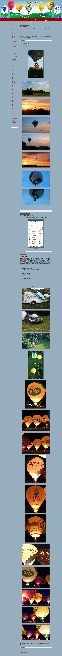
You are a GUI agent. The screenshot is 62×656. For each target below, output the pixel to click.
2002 (13, 81)
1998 (13, 86)
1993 (13, 93)
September (14, 44)
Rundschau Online (46, 643)
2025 (13, 26)
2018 (13, 36)
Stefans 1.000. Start (24, 26)
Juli (13, 47)
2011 (13, 69)
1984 (13, 104)
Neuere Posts (22, 650)
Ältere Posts (50, 650)
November (14, 41)
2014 (13, 65)
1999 (13, 85)
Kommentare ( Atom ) (26, 652)
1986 (13, 101)
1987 (13, 100)
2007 (13, 74)
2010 (13, 70)
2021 (13, 32)
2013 (13, 66)
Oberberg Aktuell (37, 643)
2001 (13, 82)
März (13, 59)
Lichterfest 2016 (23, 256)
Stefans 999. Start (24, 45)
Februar (14, 60)
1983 (13, 105)
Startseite (36, 650)
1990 (13, 96)
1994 (13, 92)
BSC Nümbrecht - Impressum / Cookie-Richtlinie (14, 118)
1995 (13, 90)
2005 (13, 77)
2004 (13, 78)
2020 (13, 33)
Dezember (14, 40)
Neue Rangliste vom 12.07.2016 (27, 215)
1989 (13, 97)
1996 (13, 89)
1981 (13, 108)
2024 (13, 28)
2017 (13, 37)
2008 (13, 73)
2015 (13, 63)
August (14, 46)
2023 (13, 29)
